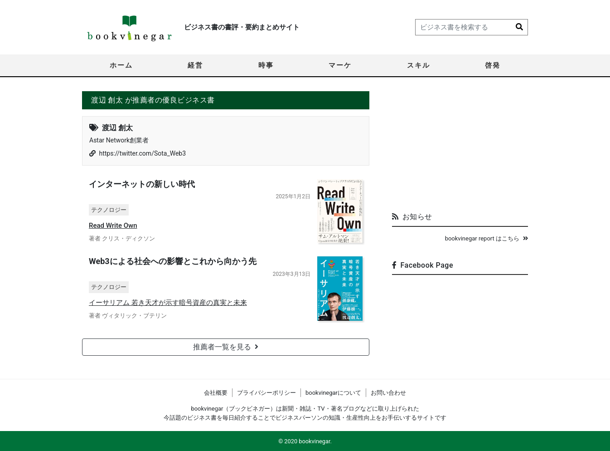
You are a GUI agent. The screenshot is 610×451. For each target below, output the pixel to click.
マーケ (340, 65)
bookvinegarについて (333, 392)
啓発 (492, 65)
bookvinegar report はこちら (486, 238)
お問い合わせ (388, 392)
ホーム (121, 65)
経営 (195, 65)
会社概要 (216, 392)
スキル (418, 65)
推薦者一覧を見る (225, 347)
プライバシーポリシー (266, 392)
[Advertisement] (460, 148)
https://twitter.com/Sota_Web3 (142, 153)
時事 (266, 65)
